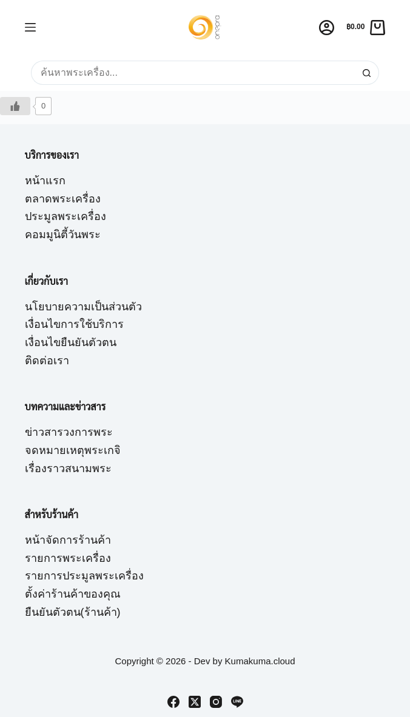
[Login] (326, 27)
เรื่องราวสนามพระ (68, 468)
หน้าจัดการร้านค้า (68, 540)
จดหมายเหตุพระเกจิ (73, 450)
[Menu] (30, 27)
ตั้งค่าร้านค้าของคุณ (73, 594)
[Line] (237, 702)
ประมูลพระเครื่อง (65, 216)
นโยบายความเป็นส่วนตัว (83, 307)
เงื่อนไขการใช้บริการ (74, 324)
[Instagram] (216, 702)
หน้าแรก (45, 181)
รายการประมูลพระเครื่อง (84, 576)
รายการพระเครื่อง (68, 558)
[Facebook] (173, 702)
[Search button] (367, 73)
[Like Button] (15, 106)
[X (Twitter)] (195, 702)
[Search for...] (193, 73)
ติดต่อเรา (47, 361)
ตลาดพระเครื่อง (63, 199)
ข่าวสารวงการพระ (69, 432)
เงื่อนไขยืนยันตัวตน (70, 342)
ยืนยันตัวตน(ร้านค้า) (73, 612)
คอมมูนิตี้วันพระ (63, 234)
